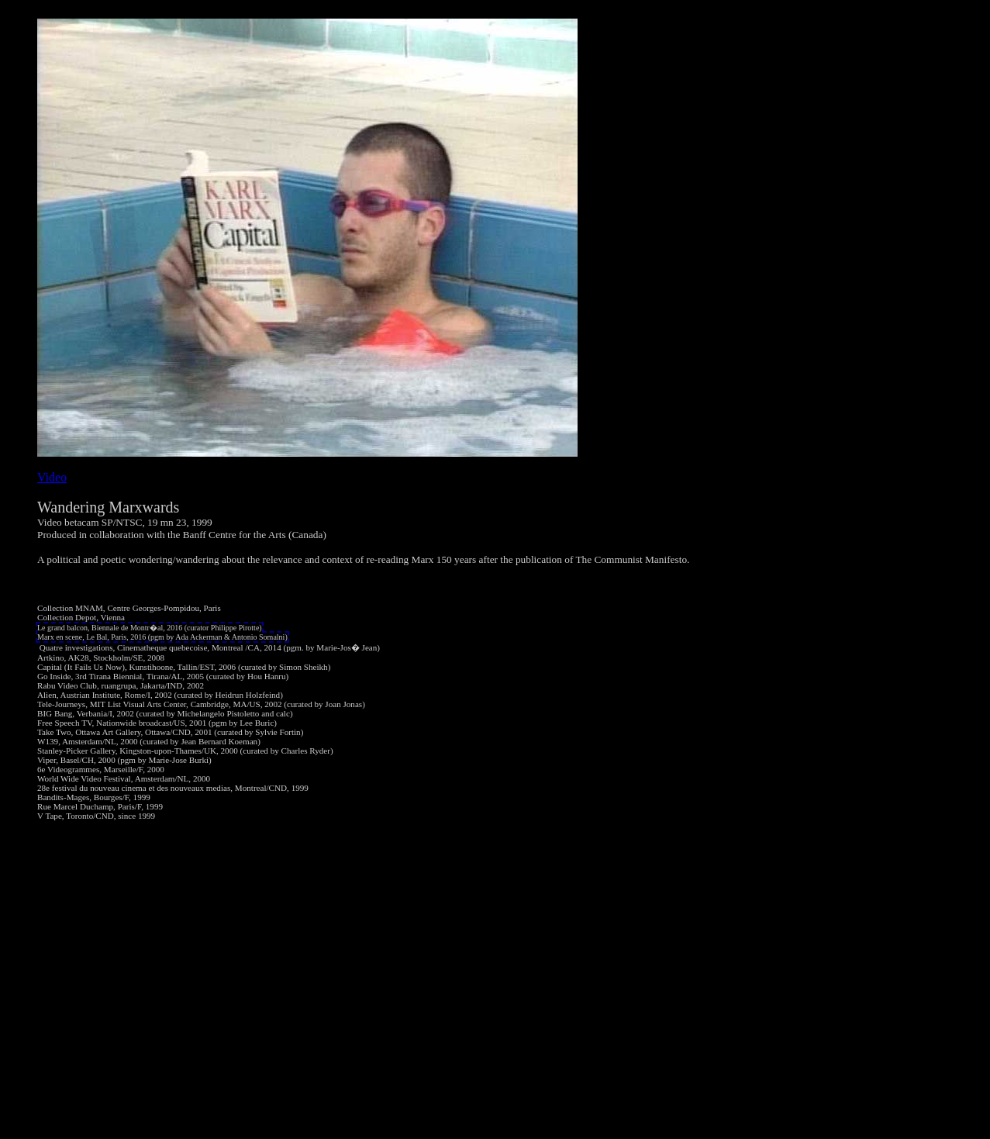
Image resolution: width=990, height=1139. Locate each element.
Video (52, 477)
